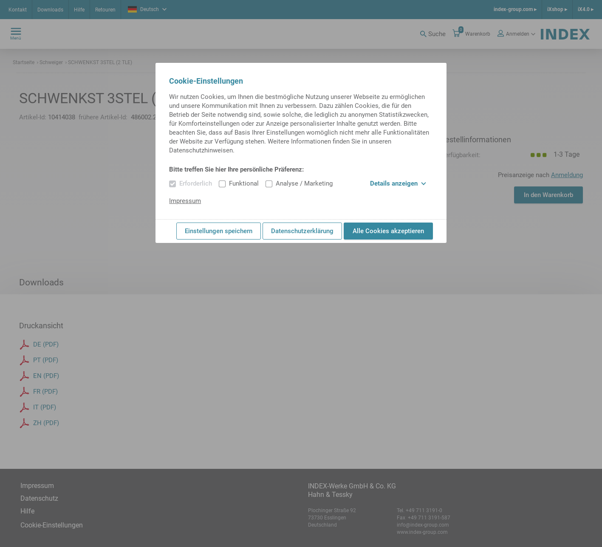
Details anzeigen (398, 183)
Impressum (185, 201)
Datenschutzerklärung (302, 231)
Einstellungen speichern (218, 231)
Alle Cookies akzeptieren (388, 231)
